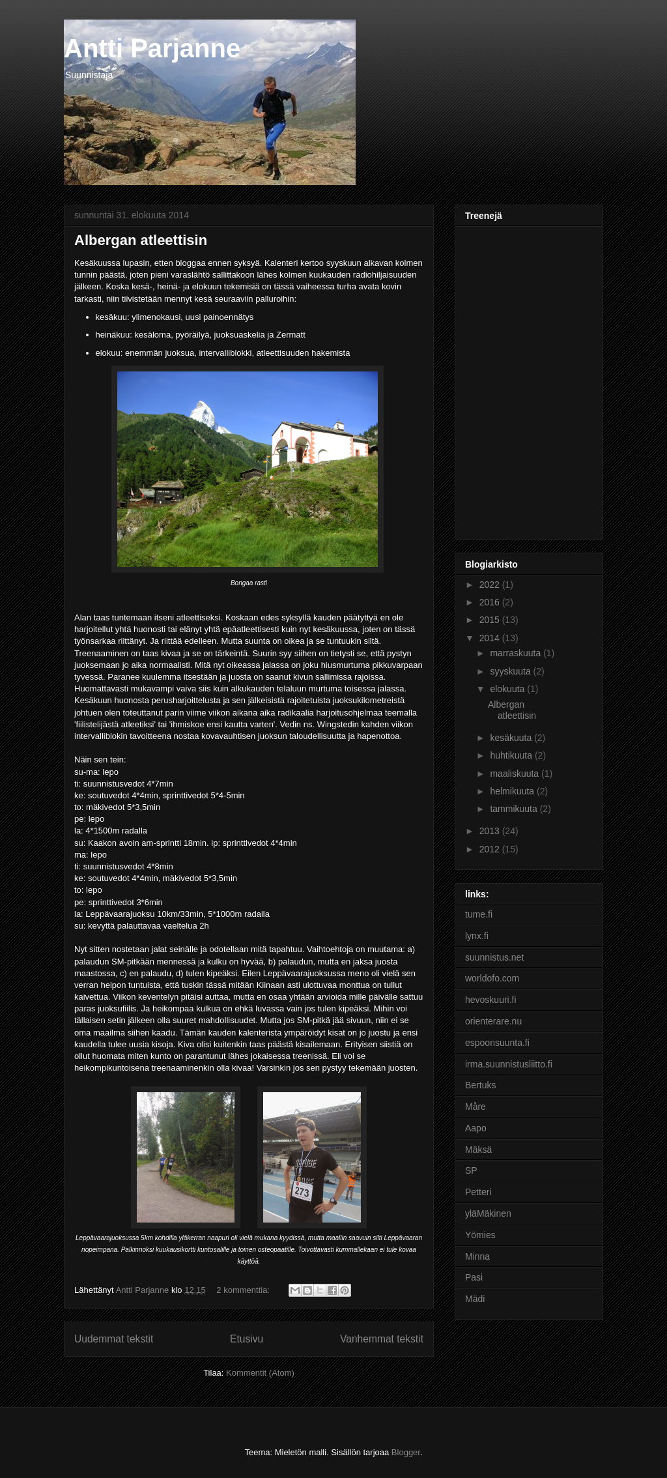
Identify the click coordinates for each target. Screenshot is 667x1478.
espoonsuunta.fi (497, 1042)
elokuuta (508, 689)
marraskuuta (516, 653)
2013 (490, 831)
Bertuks (480, 1085)
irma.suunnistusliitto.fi (508, 1064)
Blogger (405, 1452)
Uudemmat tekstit (113, 1338)
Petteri (478, 1192)
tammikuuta (514, 809)
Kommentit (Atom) (260, 1373)
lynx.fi (477, 936)
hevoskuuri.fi (491, 999)
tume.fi (478, 914)
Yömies (480, 1235)
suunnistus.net (494, 957)
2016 (490, 602)
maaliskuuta (515, 773)
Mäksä (478, 1149)
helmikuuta (513, 791)
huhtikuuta (512, 755)
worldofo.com (492, 978)
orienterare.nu (493, 1021)
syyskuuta (511, 671)
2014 (490, 638)
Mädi (475, 1299)
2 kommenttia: (244, 1290)
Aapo (476, 1128)
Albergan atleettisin (140, 240)
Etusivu (246, 1338)
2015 (490, 620)
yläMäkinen (488, 1213)
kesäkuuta (512, 737)
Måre (475, 1106)
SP (471, 1170)
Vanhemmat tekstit (381, 1338)
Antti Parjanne (152, 48)
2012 (490, 849)
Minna (477, 1256)
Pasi (474, 1277)
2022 (490, 584)
